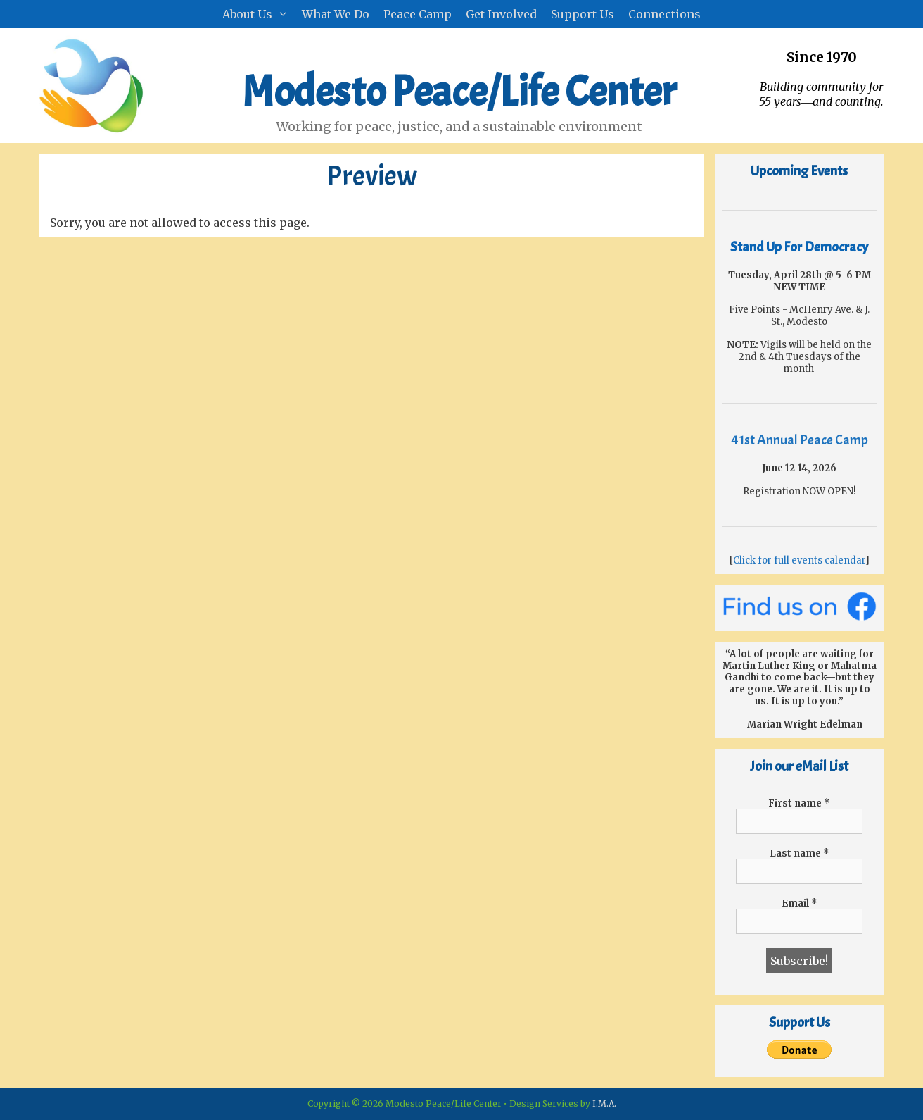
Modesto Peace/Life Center (459, 91)
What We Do (335, 14)
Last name (799, 853)
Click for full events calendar (799, 560)
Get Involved (501, 14)
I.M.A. (604, 1103)
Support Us (582, 14)
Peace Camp (417, 14)
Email (799, 903)
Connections (664, 14)
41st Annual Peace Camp (799, 440)
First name (799, 803)
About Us (258, 14)
